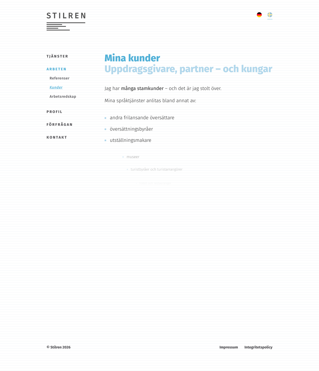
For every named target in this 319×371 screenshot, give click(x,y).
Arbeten (57, 69)
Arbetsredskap (63, 96)
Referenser (60, 78)
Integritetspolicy (258, 347)
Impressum (229, 347)
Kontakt (57, 137)
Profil (55, 112)
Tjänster (57, 56)
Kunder (56, 87)
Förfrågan (60, 124)
